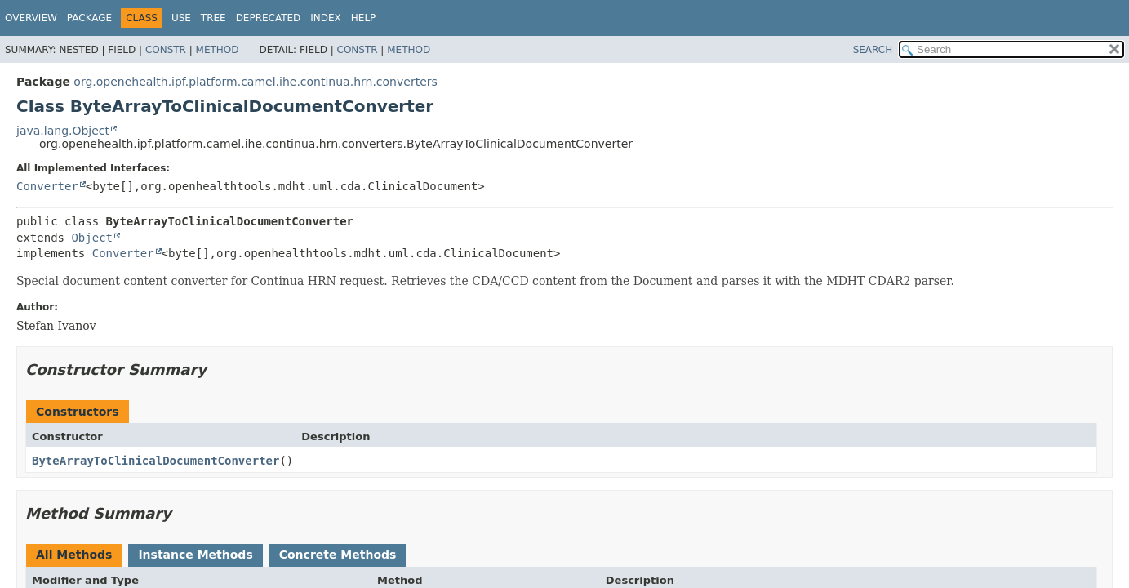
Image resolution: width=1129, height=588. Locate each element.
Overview (31, 18)
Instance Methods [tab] (195, 554)
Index (325, 18)
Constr (165, 50)
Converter (47, 186)
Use (181, 18)
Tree (213, 18)
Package (89, 18)
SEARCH (873, 50)
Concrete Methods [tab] (338, 554)
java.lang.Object (62, 130)
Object (92, 237)
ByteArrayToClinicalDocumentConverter (155, 460)
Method (217, 50)
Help (363, 18)
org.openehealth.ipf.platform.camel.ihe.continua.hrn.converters (255, 81)
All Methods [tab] (74, 554)
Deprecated (268, 18)
